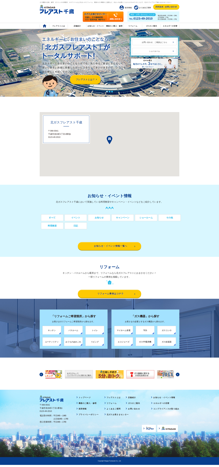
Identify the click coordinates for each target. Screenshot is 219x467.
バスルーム (73, 332)
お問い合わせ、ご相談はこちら (154, 42)
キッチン (52, 332)
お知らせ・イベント (96, 26)
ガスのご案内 (134, 405)
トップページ (85, 399)
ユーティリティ (52, 344)
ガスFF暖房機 (145, 344)
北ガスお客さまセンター (118, 416)
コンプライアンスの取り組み (166, 411)
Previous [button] (41, 376)
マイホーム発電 (123, 332)
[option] (110, 376)
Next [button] (177, 376)
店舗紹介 (77, 26)
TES (145, 332)
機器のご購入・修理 (114, 26)
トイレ (95, 332)
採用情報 (83, 411)
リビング (95, 344)
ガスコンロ (167, 332)
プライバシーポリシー (89, 416)
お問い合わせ (134, 411)
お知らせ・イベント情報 (164, 399)
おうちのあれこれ (73, 344)
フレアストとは (58, 26)
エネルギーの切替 (170, 26)
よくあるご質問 (114, 411)
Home (44, 26)
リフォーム (132, 26)
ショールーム (154, 51)
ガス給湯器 (167, 344)
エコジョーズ (123, 344)
